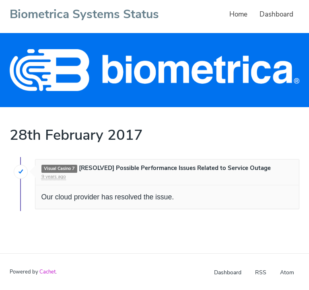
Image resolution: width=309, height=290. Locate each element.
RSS (260, 272)
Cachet (47, 272)
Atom (287, 272)
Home (238, 14)
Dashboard (276, 14)
